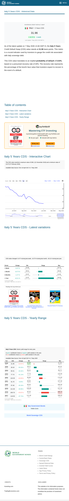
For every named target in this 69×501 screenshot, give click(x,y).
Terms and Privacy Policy (47, 473)
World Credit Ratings (45, 455)
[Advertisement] (34, 18)
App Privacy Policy (45, 471)
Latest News (43, 468)
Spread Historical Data (46, 463)
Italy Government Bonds (36, 406)
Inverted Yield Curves (46, 466)
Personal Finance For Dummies (55, 305)
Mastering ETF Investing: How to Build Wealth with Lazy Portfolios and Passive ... (13, 307)
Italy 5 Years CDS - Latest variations (18, 114)
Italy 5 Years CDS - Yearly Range (17, 117)
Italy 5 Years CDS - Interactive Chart (18, 111)
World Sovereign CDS (34, 415)
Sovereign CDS (44, 461)
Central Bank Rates (45, 458)
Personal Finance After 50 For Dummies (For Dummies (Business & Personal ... (34, 307)
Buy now (35, 143)
